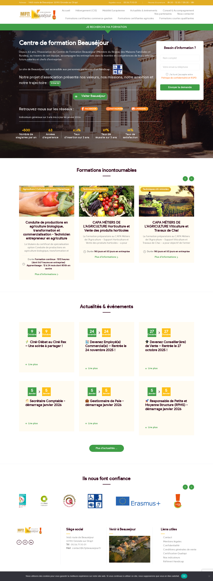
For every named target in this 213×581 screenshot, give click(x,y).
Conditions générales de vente (179, 549)
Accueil (66, 10)
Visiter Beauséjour (92, 96)
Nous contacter (185, 14)
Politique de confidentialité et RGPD (178, 78)
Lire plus (33, 364)
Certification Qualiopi (175, 553)
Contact (167, 537)
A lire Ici (55, 83)
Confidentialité (171, 545)
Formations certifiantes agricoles (136, 18)
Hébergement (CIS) (86, 10)
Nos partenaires (163, 14)
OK (184, 576)
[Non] (209, 576)
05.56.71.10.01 (78, 544)
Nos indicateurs (171, 557)
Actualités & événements (143, 10)
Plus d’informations (45, 274)
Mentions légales (172, 541)
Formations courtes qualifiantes (176, 18)
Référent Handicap (173, 561)
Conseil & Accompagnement (178, 10)
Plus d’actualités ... (106, 448)
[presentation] (185, 178)
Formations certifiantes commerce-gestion (88, 18)
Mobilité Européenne (113, 10)
